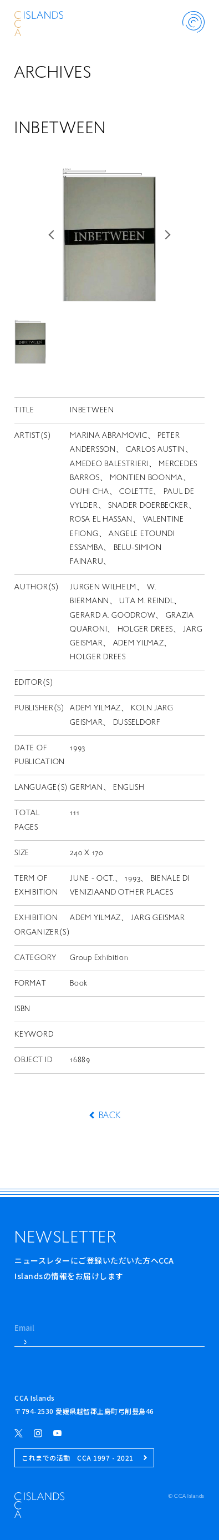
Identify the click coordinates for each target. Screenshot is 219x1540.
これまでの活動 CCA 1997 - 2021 (84, 1457)
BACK (110, 1116)
